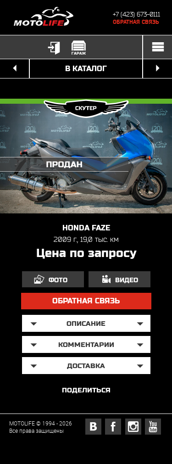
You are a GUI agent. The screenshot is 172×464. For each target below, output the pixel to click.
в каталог (86, 68)
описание (86, 323)
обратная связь (86, 300)
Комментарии (86, 344)
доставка (86, 365)
